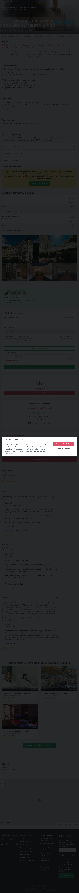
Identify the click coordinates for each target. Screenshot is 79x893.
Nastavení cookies (63, 449)
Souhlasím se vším (63, 444)
